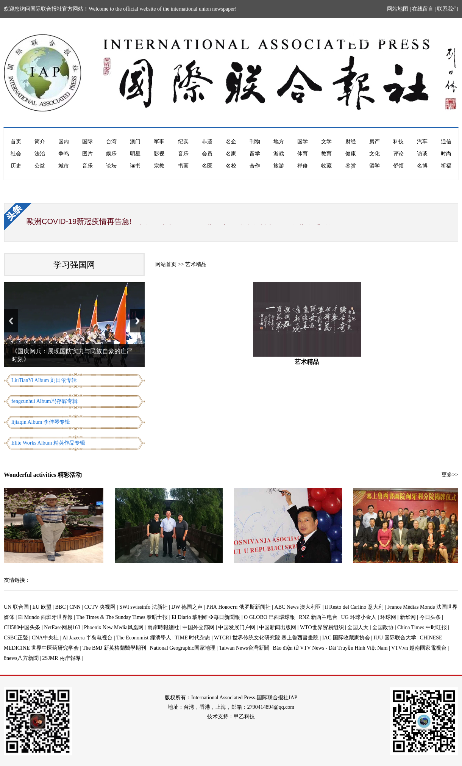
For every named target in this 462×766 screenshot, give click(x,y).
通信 (446, 141)
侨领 (398, 166)
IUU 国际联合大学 (394, 638)
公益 (39, 166)
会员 (207, 154)
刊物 (255, 141)
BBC (60, 607)
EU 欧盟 (42, 607)
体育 (302, 154)
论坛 (111, 166)
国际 (87, 141)
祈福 (446, 166)
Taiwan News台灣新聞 (244, 648)
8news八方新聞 (21, 658)
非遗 (207, 141)
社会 (16, 154)
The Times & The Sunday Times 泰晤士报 (122, 617)
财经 (350, 141)
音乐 (183, 154)
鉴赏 (350, 166)
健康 (350, 154)
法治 (39, 154)
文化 (374, 154)
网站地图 (397, 9)
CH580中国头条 (22, 627)
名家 (231, 154)
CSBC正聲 (16, 638)
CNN (75, 607)
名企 (231, 141)
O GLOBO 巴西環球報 (269, 617)
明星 (135, 154)
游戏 (278, 154)
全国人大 (357, 627)
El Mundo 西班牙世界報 (45, 617)
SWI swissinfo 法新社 (143, 607)
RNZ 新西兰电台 (318, 617)
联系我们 (447, 9)
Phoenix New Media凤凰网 (114, 627)
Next (137, 320)
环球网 (388, 617)
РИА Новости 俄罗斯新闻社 (238, 607)
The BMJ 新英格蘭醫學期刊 (114, 648)
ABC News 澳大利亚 (298, 607)
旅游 (278, 166)
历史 (16, 166)
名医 (207, 166)
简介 (39, 141)
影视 (159, 154)
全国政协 (382, 627)
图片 (87, 154)
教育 (326, 154)
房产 (374, 141)
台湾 (111, 141)
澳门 (135, 141)
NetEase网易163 (62, 627)
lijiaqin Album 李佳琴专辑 (40, 422)
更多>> (450, 475)
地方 (278, 141)
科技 (398, 141)
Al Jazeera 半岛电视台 (87, 638)
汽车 (422, 141)
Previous (11, 320)
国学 (302, 141)
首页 (16, 141)
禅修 (302, 166)
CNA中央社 (45, 638)
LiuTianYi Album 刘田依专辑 (44, 380)
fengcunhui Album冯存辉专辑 (44, 401)
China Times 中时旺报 (422, 627)
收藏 (326, 166)
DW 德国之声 (187, 607)
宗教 (159, 166)
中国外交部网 (198, 627)
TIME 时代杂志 (192, 638)
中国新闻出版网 (277, 627)
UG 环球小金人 (359, 617)
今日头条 (430, 617)
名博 (422, 166)
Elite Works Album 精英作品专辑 (48, 443)
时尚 (446, 154)
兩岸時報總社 (163, 627)
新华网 (408, 617)
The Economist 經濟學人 (143, 638)
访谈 (422, 154)
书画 (183, 166)
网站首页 (165, 264)
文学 (326, 141)
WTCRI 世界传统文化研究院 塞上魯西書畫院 (266, 638)
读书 (135, 166)
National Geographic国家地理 (182, 648)
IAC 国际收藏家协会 (346, 638)
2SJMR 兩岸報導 (61, 658)
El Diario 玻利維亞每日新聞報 (206, 617)
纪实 (183, 141)
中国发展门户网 (236, 627)
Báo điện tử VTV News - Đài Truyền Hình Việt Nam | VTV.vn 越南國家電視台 (359, 648)
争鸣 (63, 154)
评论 (398, 154)
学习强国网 (74, 264)
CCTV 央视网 (100, 607)
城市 (63, 166)
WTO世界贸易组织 (322, 627)
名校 (231, 166)
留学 (255, 154)
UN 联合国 (16, 607)
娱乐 (111, 154)
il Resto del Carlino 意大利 (354, 607)
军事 (159, 141)
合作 (255, 166)
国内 (63, 141)
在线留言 (422, 9)
